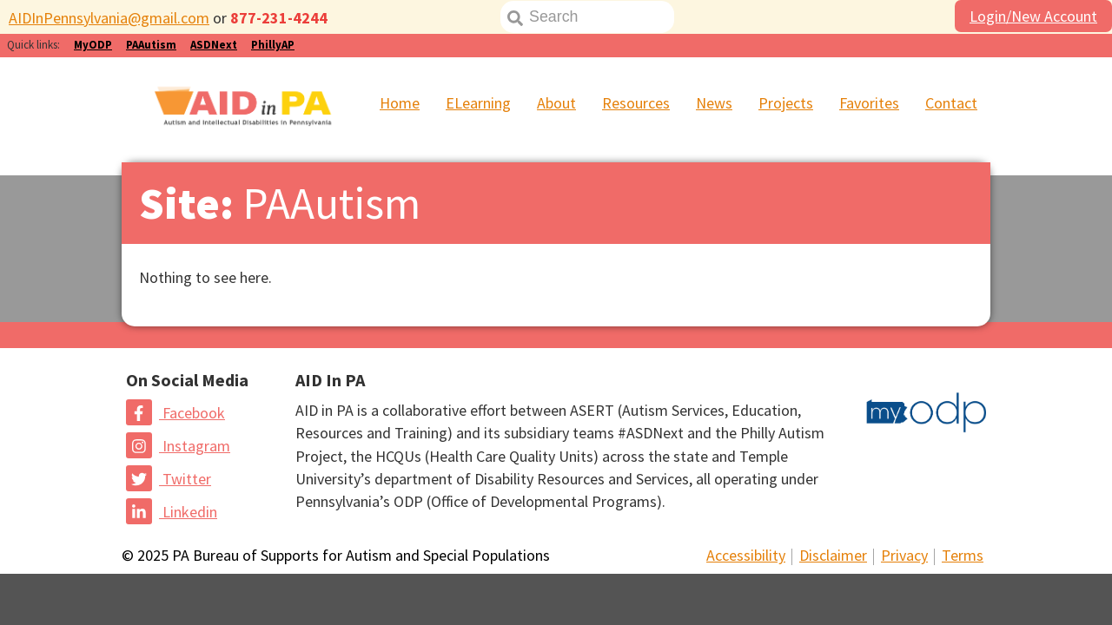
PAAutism (151, 44)
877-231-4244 (279, 18)
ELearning (478, 103)
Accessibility (745, 555)
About (556, 103)
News (714, 103)
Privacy (904, 555)
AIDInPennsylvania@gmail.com (109, 18)
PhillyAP (273, 44)
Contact (951, 103)
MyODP (93, 44)
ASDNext (213, 44)
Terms (962, 555)
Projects (785, 103)
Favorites (869, 103)
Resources (636, 103)
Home (400, 103)
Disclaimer (833, 555)
